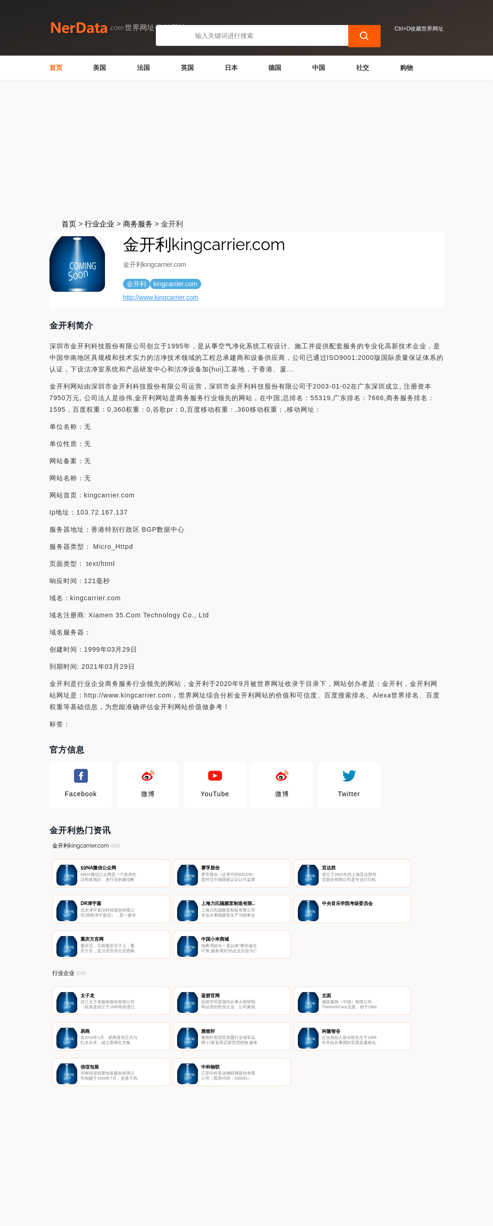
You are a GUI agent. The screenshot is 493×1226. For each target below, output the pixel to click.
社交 (362, 67)
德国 (274, 67)
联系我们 (160, 1178)
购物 (406, 67)
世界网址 (213, 1213)
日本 (231, 67)
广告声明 (252, 1178)
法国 (143, 67)
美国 (99, 67)
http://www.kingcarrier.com (160, 297)
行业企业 (99, 224)
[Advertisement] (246, 149)
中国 (318, 67)
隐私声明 (206, 1178)
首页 (55, 67)
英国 (187, 67)
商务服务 (138, 224)
